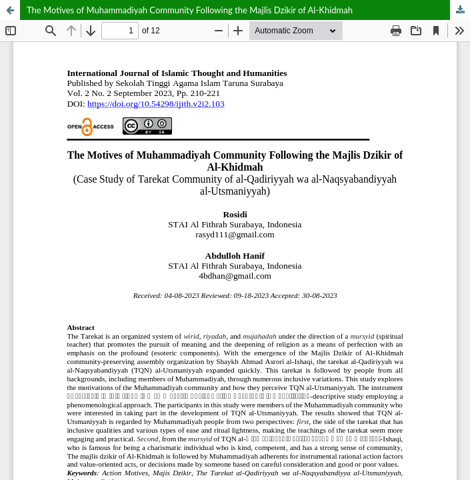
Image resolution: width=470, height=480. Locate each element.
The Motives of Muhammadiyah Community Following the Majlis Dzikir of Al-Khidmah (190, 10)
